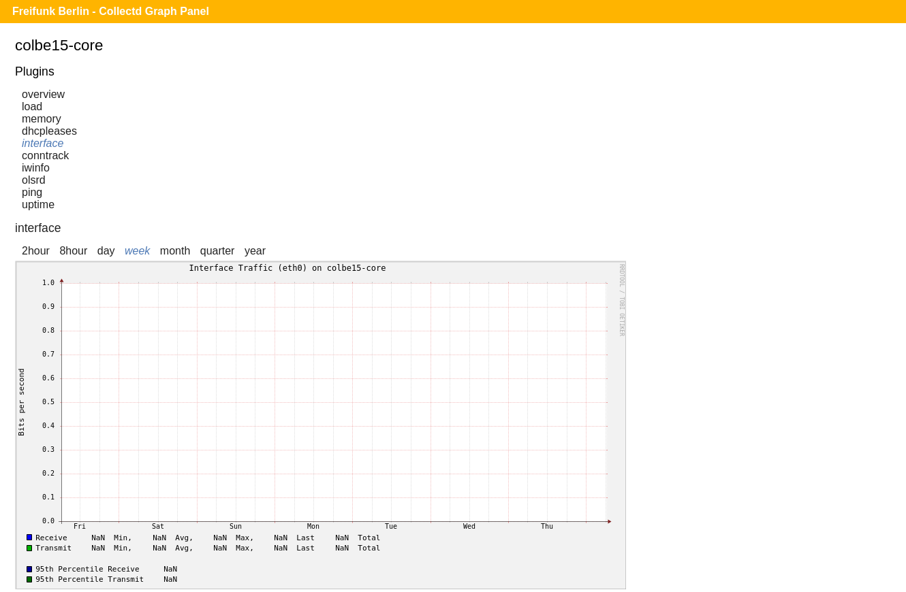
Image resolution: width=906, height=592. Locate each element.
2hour (36, 251)
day (106, 251)
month (175, 251)
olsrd (34, 180)
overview (43, 94)
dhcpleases (49, 131)
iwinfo (36, 168)
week (137, 251)
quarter (217, 251)
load (32, 106)
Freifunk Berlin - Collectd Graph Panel (110, 11)
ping (32, 192)
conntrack (45, 155)
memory (41, 119)
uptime (38, 204)
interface (42, 143)
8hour (73, 251)
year (255, 251)
